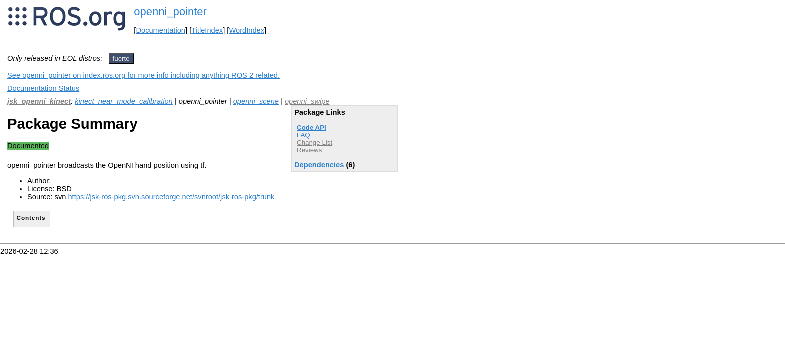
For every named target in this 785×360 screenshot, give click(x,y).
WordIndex (246, 30)
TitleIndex (207, 30)
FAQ (303, 135)
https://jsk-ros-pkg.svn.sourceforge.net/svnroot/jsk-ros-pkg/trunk (171, 197)
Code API (311, 128)
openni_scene (256, 102)
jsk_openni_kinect (39, 102)
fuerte (121, 58)
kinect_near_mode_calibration (124, 102)
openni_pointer (170, 12)
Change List (314, 142)
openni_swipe (307, 102)
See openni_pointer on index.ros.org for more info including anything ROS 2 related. (143, 76)
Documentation (160, 30)
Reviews (309, 150)
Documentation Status (43, 88)
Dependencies (319, 165)
